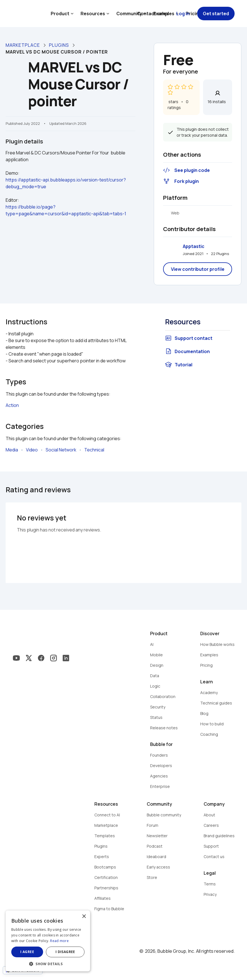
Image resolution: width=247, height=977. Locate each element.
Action (12, 405)
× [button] (84, 916)
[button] (47, 963)
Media (12, 450)
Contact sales (153, 13)
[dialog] (48, 940)
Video (32, 450)
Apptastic (193, 246)
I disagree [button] (65, 951)
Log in (183, 13)
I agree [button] (27, 951)
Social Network (61, 450)
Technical (94, 450)
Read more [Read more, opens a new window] (59, 940)
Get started (216, 13)
